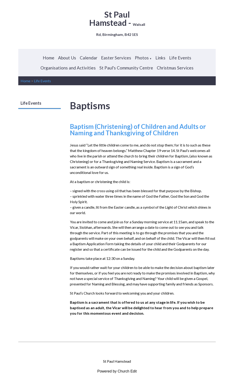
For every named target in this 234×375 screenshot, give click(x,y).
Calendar (88, 57)
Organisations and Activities (68, 67)
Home (48, 57)
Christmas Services (175, 67)
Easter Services (116, 57)
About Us (67, 57)
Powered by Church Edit (117, 371)
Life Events (180, 57)
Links (160, 57)
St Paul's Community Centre (126, 67)
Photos (142, 57)
